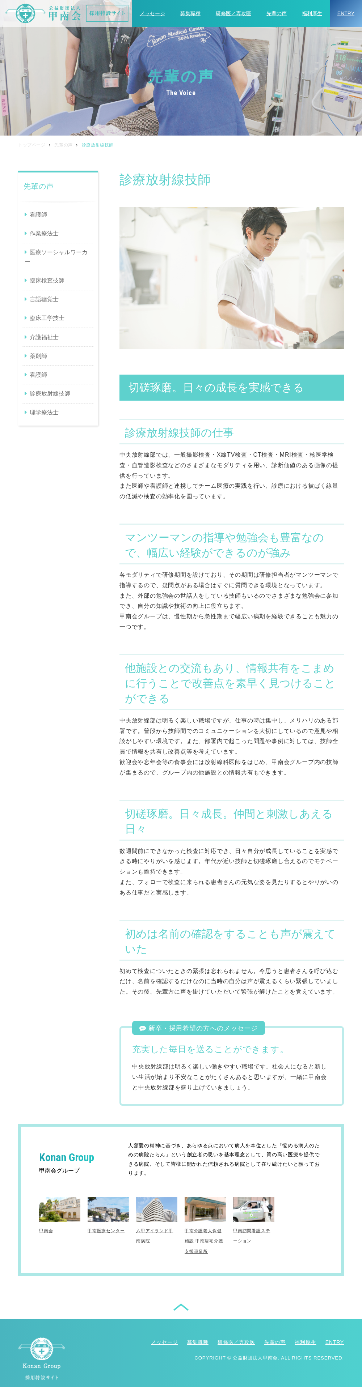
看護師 (38, 215)
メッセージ (152, 13)
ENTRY (345, 13)
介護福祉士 (44, 337)
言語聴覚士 (44, 299)
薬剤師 (38, 356)
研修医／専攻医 (233, 13)
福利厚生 (312, 13)
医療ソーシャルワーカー (56, 257)
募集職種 (190, 13)
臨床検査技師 (47, 280)
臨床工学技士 (47, 318)
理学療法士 (44, 412)
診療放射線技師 (50, 394)
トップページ (32, 145)
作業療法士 (44, 233)
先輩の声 (276, 13)
